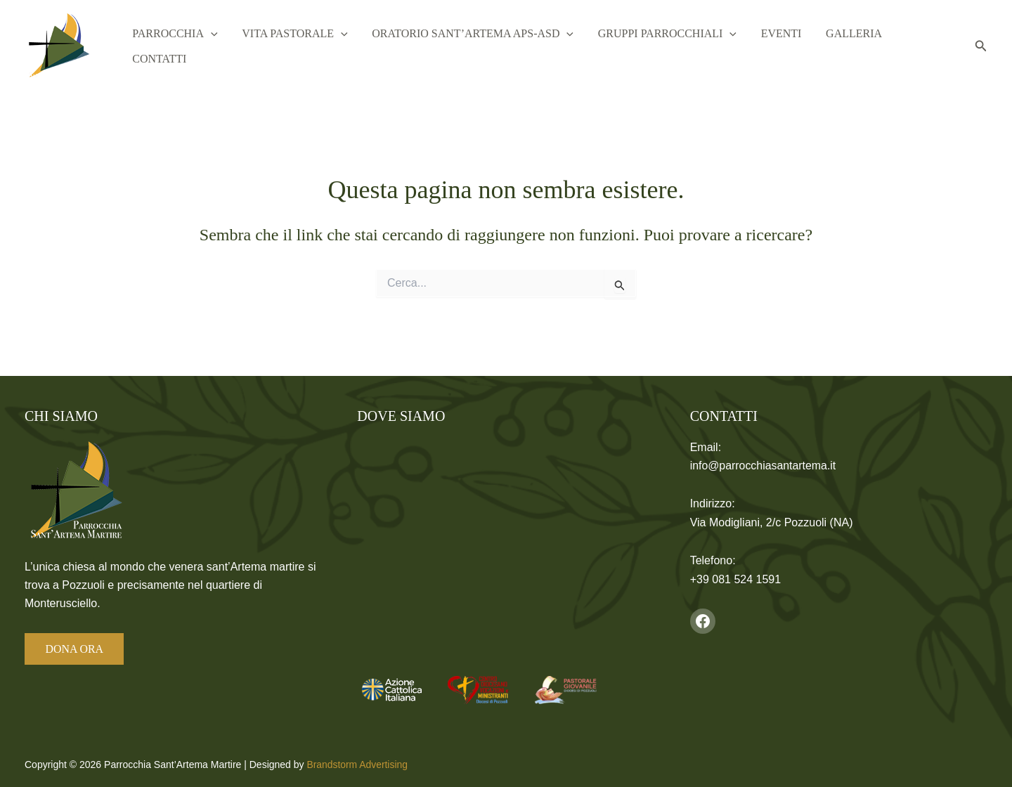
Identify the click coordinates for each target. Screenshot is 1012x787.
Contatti (925, 46)
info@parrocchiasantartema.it (763, 465)
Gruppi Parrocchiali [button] (681, 46)
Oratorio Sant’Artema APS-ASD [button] (494, 46)
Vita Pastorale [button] (324, 46)
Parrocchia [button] (211, 46)
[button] (247, 46)
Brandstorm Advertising (357, 764)
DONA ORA (75, 649)
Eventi (787, 46)
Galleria (853, 46)
